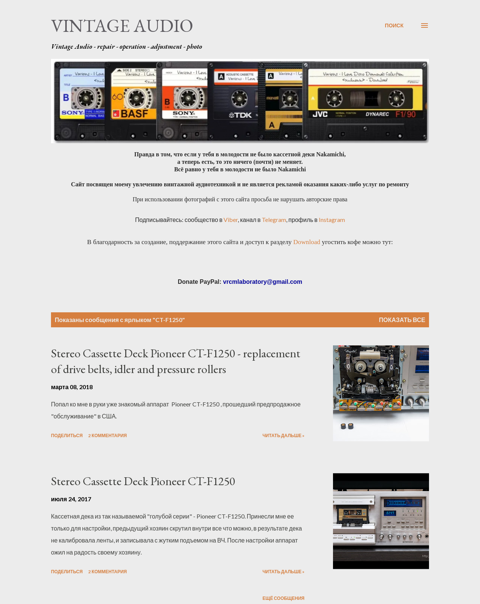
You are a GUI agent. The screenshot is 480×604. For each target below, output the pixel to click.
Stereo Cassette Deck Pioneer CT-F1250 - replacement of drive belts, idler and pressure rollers (175, 361)
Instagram (332, 219)
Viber (231, 219)
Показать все (402, 319)
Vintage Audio (122, 25)
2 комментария (107, 435)
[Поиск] (394, 25)
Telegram (274, 219)
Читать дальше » (283, 435)
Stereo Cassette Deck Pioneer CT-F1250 (143, 481)
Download (306, 242)
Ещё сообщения (283, 598)
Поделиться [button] (66, 435)
